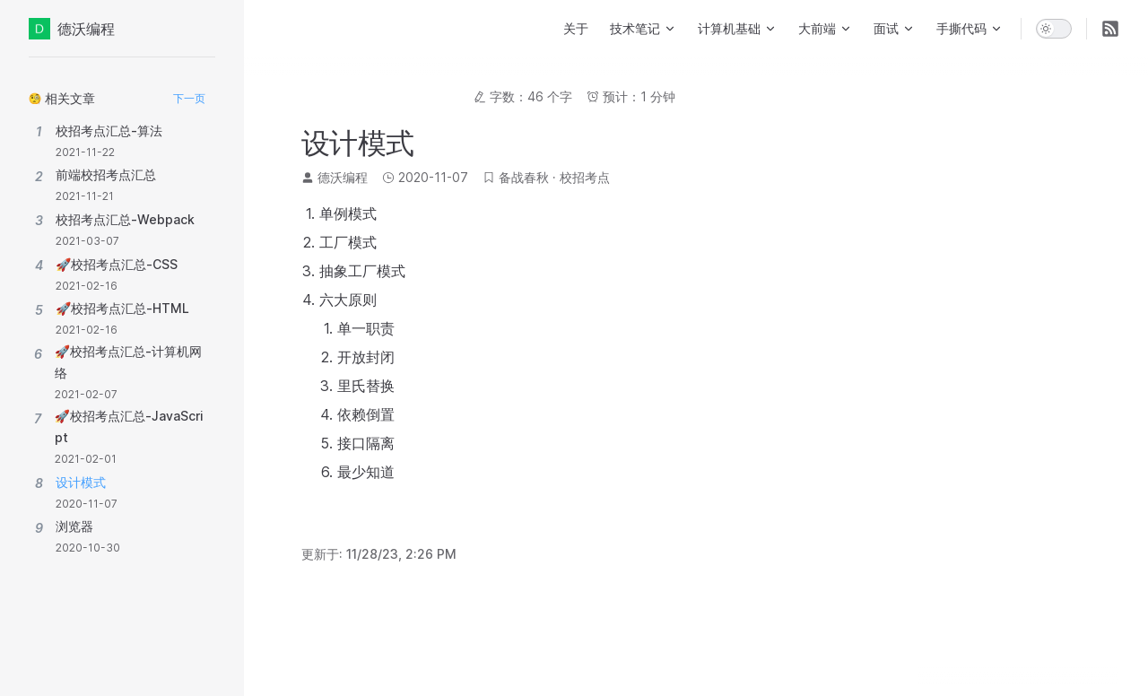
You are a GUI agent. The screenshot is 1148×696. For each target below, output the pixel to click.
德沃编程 (72, 28)
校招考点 (585, 177)
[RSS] (1110, 29)
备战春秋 (524, 177)
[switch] (1054, 29)
